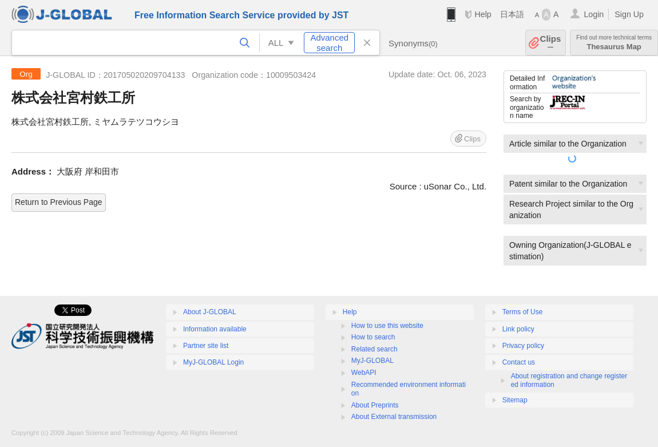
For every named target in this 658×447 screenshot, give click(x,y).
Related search (374, 349)
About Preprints (375, 405)
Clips (550, 43)
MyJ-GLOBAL (372, 361)
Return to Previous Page (58, 202)
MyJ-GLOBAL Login (213, 362)
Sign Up (629, 14)
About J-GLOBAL (209, 312)
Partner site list (205, 346)
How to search (373, 337)
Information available (215, 329)
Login (594, 14)
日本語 (512, 14)
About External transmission (394, 417)
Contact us (518, 362)
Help (482, 14)
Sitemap (515, 400)
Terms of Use (522, 312)
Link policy (518, 329)
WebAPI (363, 373)
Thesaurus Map (614, 42)
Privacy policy (523, 346)
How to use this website (387, 326)
